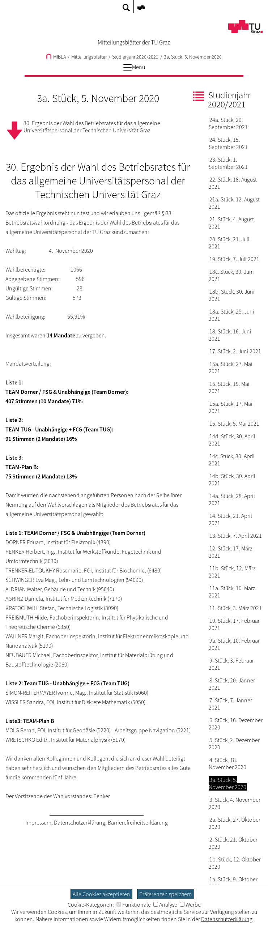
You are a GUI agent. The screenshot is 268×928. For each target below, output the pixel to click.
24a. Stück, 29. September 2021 (228, 123)
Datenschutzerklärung (79, 822)
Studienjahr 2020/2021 (135, 57)
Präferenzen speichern (165, 894)
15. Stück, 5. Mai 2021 (234, 423)
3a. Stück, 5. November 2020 (193, 57)
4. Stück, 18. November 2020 (227, 763)
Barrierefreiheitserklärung (138, 822)
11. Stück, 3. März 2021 (235, 608)
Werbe (190, 904)
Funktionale (133, 904)
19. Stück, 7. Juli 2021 (234, 259)
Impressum (38, 822)
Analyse (165, 904)
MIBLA (56, 57)
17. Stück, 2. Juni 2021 (235, 351)
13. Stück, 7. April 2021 (235, 535)
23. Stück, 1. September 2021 (228, 163)
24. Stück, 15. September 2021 (228, 143)
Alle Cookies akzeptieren (101, 894)
